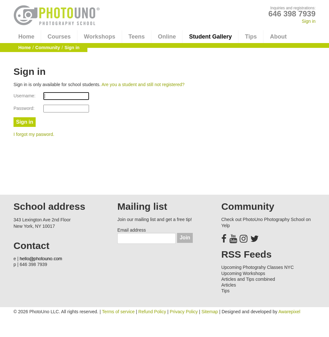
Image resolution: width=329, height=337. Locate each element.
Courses (59, 36)
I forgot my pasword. (33, 134)
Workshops (99, 36)
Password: (23, 108)
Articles (228, 285)
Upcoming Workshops (243, 273)
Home (26, 36)
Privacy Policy (184, 311)
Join (185, 237)
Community (47, 47)
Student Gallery (210, 36)
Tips (251, 36)
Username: (24, 95)
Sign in (309, 21)
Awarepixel (289, 311)
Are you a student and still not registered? (143, 84)
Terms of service (118, 311)
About (278, 36)
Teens (137, 36)
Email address (131, 230)
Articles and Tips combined (248, 279)
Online (167, 36)
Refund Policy (152, 311)
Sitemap (209, 311)
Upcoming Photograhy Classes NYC (257, 267)
